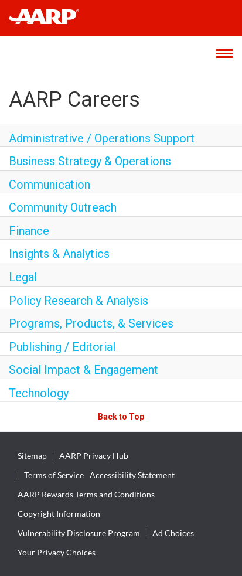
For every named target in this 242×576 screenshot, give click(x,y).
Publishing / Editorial (62, 347)
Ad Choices (173, 533)
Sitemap (32, 456)
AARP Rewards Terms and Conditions (86, 494)
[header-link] (49, 18)
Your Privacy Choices (57, 552)
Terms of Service (54, 475)
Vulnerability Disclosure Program (79, 533)
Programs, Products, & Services (91, 323)
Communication (49, 185)
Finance (29, 231)
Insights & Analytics (59, 254)
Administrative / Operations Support (102, 138)
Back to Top (121, 416)
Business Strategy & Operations (90, 161)
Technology (39, 393)
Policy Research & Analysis (78, 301)
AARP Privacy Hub (93, 456)
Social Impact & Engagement (83, 370)
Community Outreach (63, 207)
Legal (23, 277)
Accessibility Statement (132, 475)
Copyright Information (59, 514)
